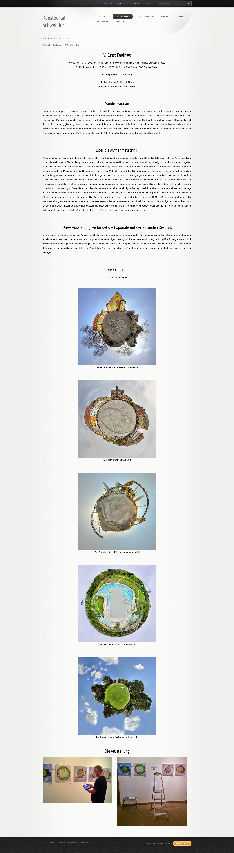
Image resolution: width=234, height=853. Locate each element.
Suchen (188, 3)
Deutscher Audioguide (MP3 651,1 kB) (61, 45)
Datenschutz (121, 21)
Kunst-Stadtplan (146, 16)
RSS (137, 3)
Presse (179, 16)
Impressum (102, 21)
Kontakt (165, 16)
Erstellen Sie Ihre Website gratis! (158, 843)
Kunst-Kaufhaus (122, 16)
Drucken (147, 3)
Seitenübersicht (124, 3)
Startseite (102, 16)
